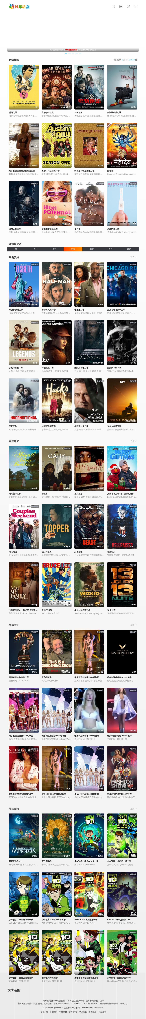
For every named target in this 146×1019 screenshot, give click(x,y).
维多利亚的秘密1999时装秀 (119, 736)
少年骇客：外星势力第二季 (119, 861)
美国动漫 (14, 809)
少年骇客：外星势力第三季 (54, 919)
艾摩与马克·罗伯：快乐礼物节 (120, 494)
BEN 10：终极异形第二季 (118, 919)
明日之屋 (13, 112)
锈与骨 (77, 229)
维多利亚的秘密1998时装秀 (86, 736)
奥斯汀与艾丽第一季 (51, 171)
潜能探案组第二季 (50, 229)
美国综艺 (14, 625)
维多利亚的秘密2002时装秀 (54, 794)
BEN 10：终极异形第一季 (85, 919)
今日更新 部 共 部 (125, 60)
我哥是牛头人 (15, 861)
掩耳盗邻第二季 (81, 426)
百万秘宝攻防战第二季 (19, 677)
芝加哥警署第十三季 (116, 310)
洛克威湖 (78, 494)
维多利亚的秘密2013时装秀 (119, 794)
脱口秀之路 (47, 552)
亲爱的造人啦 (113, 229)
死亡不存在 (47, 861)
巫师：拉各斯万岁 (82, 610)
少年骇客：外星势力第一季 (21, 919)
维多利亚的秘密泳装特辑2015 (22, 171)
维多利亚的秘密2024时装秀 (119, 677)
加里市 (45, 494)
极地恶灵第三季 (81, 368)
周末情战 (13, 552)
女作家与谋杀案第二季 (84, 171)
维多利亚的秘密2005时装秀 (21, 736)
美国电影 (14, 441)
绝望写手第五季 (49, 426)
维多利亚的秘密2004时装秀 (54, 736)
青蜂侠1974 (47, 610)
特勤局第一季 (48, 368)
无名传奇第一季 (16, 368)
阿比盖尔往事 (15, 494)
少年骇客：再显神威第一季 (86, 861)
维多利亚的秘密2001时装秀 (21, 794)
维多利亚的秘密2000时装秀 (86, 677)
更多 (133, 257)
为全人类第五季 (114, 426)
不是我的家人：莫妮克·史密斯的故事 (25, 610)
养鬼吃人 (111, 552)
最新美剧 (14, 257)
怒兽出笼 (78, 552)
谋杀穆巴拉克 (48, 112)
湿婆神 (110, 171)
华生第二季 (79, 310)
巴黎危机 (78, 112)
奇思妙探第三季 (16, 310)
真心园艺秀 (47, 677)
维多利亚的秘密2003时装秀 (86, 794)
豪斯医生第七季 (114, 112)
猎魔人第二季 (15, 229)
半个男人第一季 (49, 310)
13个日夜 (111, 610)
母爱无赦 (13, 426)
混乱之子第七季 (114, 368)
